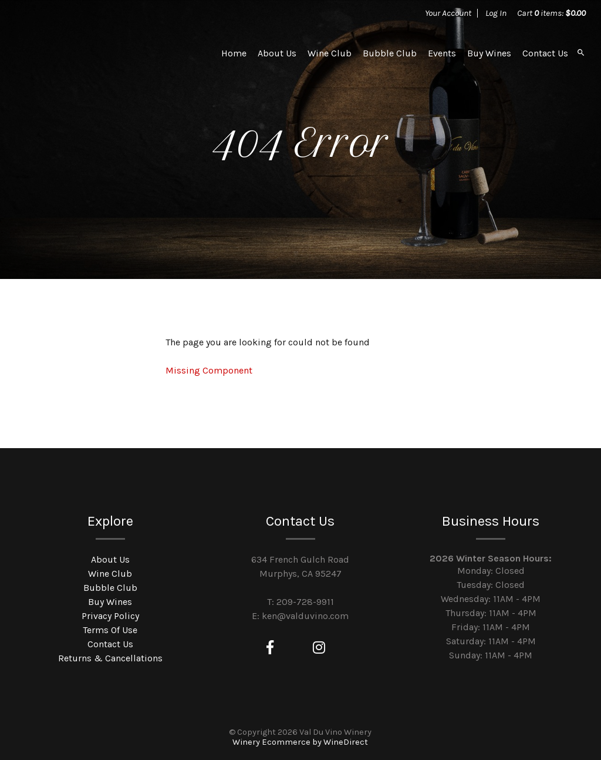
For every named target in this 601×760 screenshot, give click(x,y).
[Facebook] (270, 648)
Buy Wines (489, 53)
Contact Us (545, 53)
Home (234, 53)
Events (442, 53)
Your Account (448, 13)
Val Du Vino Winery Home (104, 53)
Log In (496, 13)
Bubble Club (390, 53)
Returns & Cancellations (110, 658)
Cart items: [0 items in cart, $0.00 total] (551, 13)
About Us (277, 53)
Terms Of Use (110, 629)
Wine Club (330, 53)
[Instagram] (319, 648)
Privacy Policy (110, 615)
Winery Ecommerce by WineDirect (300, 742)
